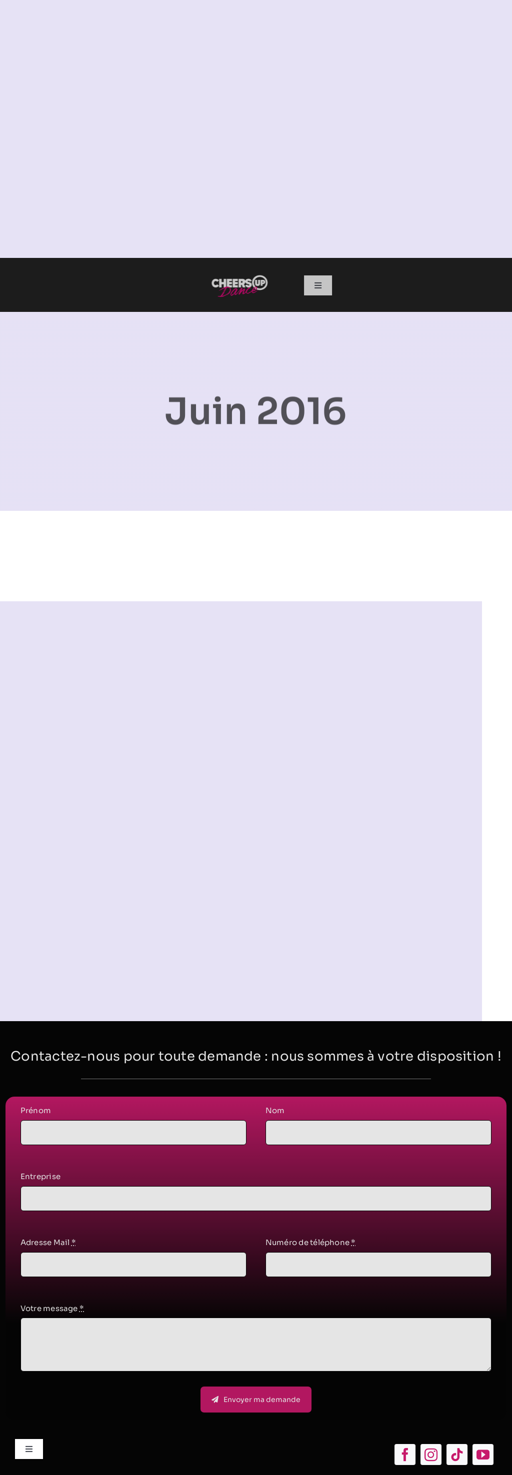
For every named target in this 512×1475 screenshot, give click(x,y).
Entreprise (40, 1178)
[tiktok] (457, 1454)
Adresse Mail (48, 1244)
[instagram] (431, 1454)
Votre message (52, 1310)
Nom (275, 1113)
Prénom (35, 1113)
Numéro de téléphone (311, 1244)
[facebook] (405, 1454)
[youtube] (483, 1454)
